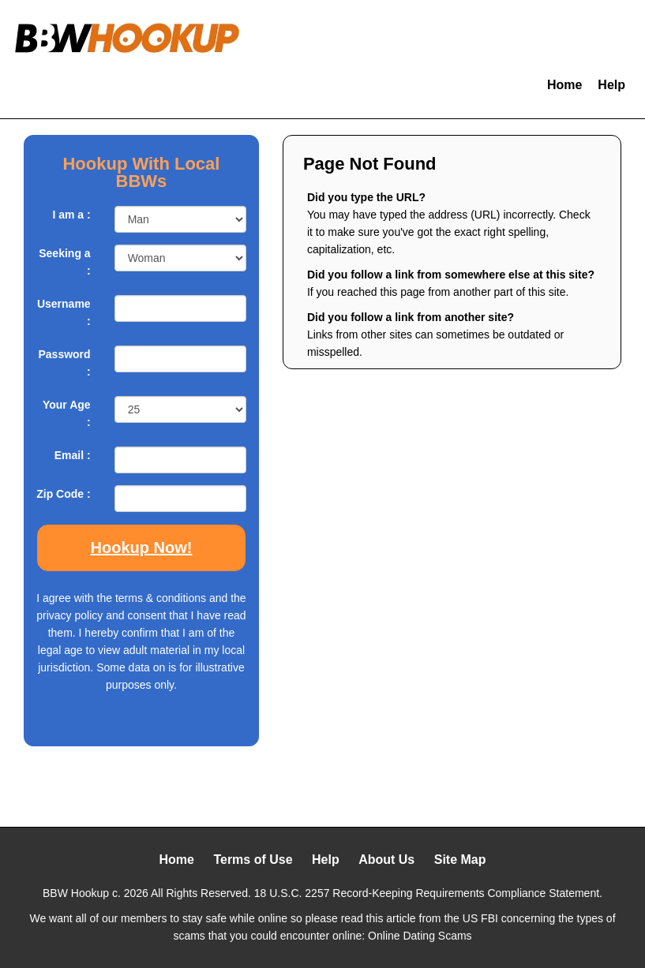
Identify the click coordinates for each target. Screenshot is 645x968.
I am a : (71, 214)
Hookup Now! (142, 547)
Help (611, 85)
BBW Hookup (76, 893)
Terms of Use (252, 859)
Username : (64, 312)
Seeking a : (64, 262)
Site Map (460, 859)
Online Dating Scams (420, 935)
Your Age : (67, 413)
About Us (386, 859)
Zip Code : (63, 494)
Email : (72, 455)
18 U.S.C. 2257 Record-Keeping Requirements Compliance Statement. (428, 893)
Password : (64, 363)
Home (564, 85)
